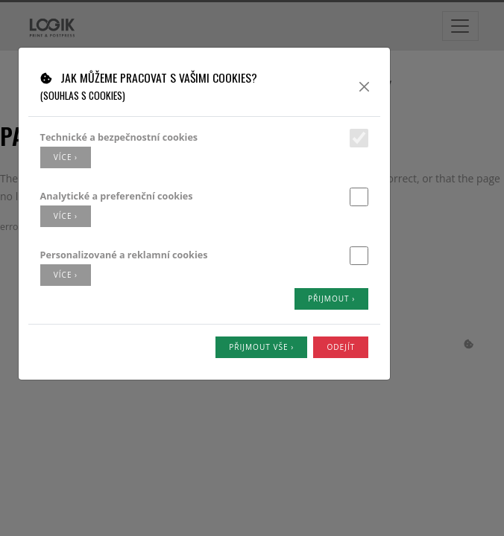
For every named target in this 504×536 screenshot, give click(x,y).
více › (66, 157)
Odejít (341, 347)
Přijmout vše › (261, 347)
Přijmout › (331, 298)
